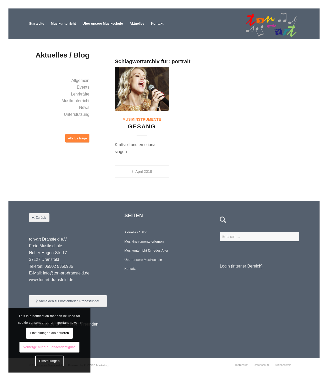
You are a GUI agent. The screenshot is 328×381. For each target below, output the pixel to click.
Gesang (142, 126)
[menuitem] (36, 24)
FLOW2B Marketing (96, 365)
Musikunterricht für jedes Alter (146, 250)
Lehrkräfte (80, 94)
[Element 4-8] (271, 24)
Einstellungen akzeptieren (49, 333)
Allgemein (80, 80)
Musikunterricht (75, 101)
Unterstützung (76, 114)
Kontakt (130, 269)
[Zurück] (39, 217)
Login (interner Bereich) (241, 266)
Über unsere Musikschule (143, 260)
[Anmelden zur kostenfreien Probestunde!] (68, 301)
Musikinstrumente (141, 119)
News (84, 107)
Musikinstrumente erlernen (143, 241)
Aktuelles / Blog (135, 232)
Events (83, 87)
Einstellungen (49, 361)
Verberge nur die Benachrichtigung (49, 347)
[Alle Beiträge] (77, 138)
